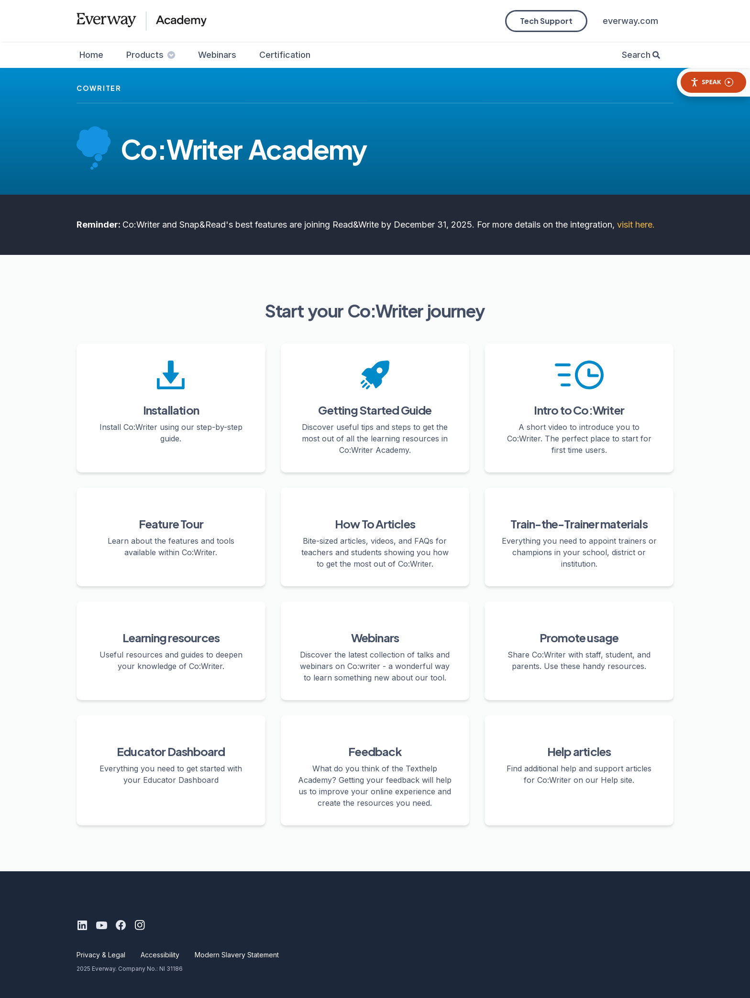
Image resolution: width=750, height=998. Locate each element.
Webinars (217, 55)
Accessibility (160, 955)
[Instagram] (139, 925)
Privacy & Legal (101, 955)
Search (636, 55)
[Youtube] (101, 925)
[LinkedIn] (82, 925)
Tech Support (546, 21)
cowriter (99, 88)
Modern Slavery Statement (237, 955)
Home (91, 55)
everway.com (630, 21)
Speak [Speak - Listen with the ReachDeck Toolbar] (711, 82)
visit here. (636, 224)
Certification (284, 55)
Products (150, 55)
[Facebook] (120, 925)
